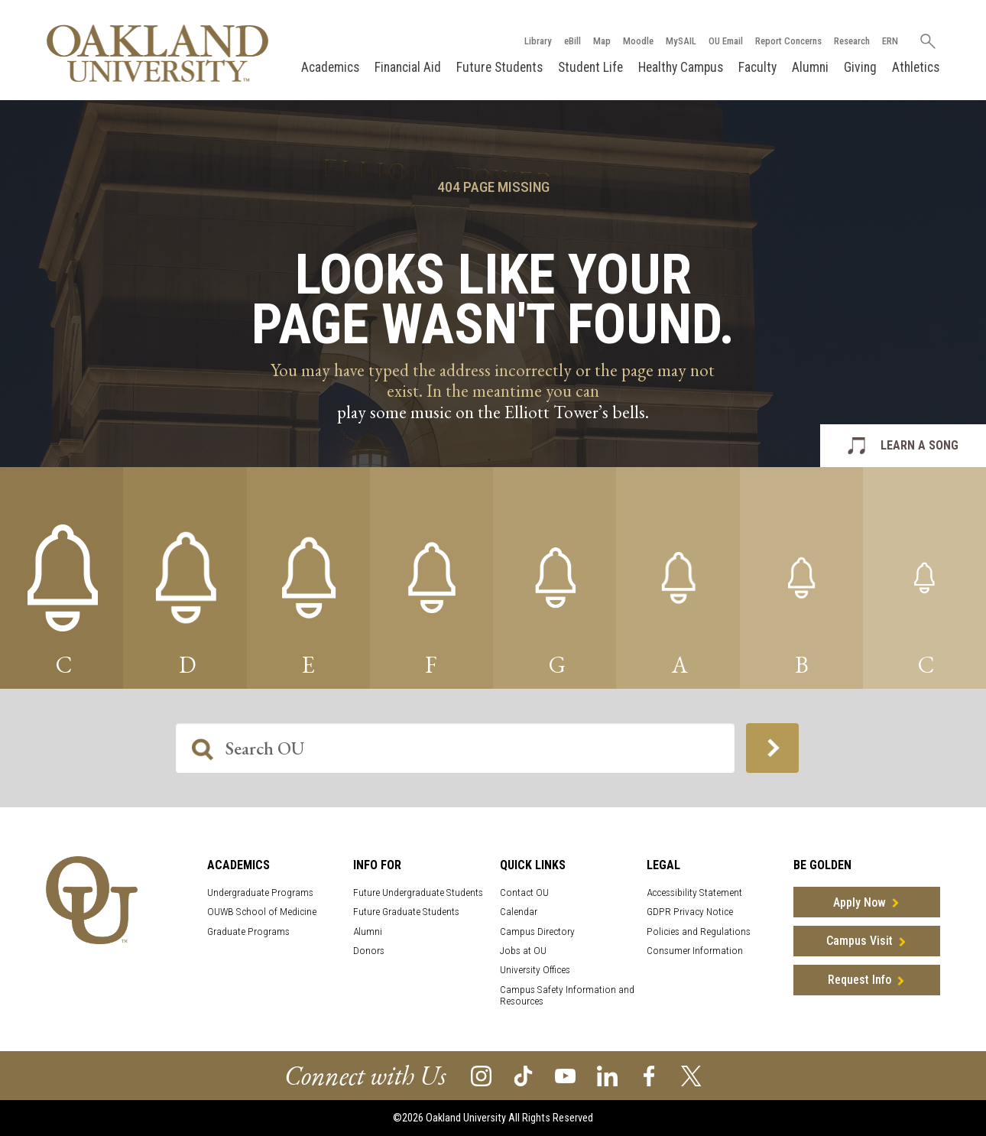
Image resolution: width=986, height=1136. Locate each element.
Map (602, 41)
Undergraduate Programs (260, 892)
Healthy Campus (680, 67)
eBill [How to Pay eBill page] (572, 41)
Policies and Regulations (699, 931)
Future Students (499, 67)
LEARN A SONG (919, 445)
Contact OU (524, 892)
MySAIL (681, 41)
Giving (860, 67)
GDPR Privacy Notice (690, 911)
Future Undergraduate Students (418, 892)
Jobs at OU (523, 950)
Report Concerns (788, 41)
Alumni (810, 67)
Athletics (915, 67)
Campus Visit (859, 940)
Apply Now (859, 902)
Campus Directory (537, 931)
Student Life (590, 67)
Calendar (518, 911)
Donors (368, 950)
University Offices (535, 969)
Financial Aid (408, 67)
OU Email (726, 41)
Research (852, 41)
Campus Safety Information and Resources (567, 995)
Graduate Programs (248, 931)
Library (538, 41)
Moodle (638, 41)
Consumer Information (695, 950)
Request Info (859, 979)
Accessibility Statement (694, 892)
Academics (330, 67)
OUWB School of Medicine (261, 911)
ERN (890, 41)
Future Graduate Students (406, 911)
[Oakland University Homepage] (157, 53)
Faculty (757, 67)
